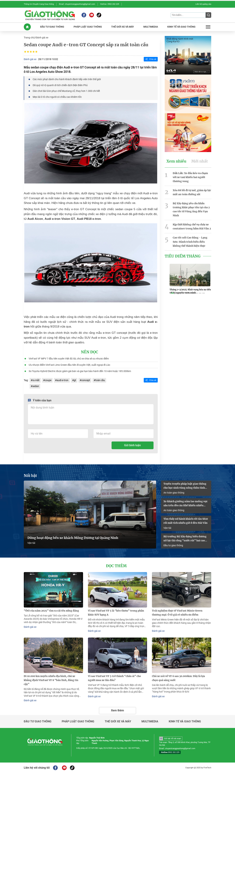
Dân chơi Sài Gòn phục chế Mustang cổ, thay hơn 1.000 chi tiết (66, 90)
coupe (48, 379)
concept (85, 379)
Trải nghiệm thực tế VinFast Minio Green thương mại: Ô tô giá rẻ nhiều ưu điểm (177, 611)
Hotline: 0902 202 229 (109, 4)
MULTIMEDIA (150, 26)
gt (75, 379)
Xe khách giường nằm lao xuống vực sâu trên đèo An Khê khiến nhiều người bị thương (185, 503)
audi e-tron (62, 379)
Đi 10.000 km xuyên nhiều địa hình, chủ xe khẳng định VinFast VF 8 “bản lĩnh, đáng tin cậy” (51, 679)
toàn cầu (100, 379)
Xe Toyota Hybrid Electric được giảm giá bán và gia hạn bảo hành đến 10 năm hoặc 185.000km (80, 370)
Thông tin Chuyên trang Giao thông (39, 4)
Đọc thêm (116, 565)
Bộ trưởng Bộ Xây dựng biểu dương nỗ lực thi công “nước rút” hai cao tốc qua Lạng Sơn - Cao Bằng (184, 538)
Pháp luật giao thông (78, 720)
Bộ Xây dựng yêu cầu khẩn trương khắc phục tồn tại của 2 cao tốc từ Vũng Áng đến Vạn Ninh (191, 208)
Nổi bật (30, 475)
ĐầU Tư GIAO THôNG (52, 26)
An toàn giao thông (173, 491)
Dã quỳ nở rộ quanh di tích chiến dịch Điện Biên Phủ (60, 84)
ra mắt (36, 379)
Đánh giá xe (42, 37)
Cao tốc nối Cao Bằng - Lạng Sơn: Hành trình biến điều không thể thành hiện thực (190, 240)
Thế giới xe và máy (118, 720)
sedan (35, 385)
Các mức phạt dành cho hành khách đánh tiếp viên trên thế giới (67, 79)
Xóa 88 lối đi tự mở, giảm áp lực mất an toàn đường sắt (192, 191)
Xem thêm (117, 709)
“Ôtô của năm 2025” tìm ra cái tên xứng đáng (51, 609)
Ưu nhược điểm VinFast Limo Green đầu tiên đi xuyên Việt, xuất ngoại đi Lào (69, 364)
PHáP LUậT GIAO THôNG (88, 26)
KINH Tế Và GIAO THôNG (181, 26)
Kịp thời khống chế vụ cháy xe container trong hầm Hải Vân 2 (192, 225)
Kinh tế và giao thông (185, 720)
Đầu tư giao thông (173, 544)
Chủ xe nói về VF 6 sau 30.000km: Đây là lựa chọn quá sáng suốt (178, 677)
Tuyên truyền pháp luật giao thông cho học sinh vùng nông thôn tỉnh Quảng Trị (184, 485)
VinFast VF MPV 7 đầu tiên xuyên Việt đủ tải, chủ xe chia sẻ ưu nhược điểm (69, 358)
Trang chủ (29, 37)
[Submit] (208, 15)
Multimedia (149, 720)
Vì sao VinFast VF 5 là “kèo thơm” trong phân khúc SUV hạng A (116, 611)
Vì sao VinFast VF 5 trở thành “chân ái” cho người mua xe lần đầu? (114, 677)
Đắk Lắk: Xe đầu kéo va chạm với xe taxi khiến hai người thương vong (190, 176)
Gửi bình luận (132, 444)
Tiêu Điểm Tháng (183, 255)
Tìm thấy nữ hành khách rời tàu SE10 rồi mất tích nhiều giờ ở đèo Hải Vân (185, 520)
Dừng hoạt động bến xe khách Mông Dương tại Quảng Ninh (72, 537)
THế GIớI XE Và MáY (122, 26)
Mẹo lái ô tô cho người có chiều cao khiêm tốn (57, 96)
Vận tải (31, 542)
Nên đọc (89, 351)
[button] (172, 292)
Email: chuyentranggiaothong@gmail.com (77, 4)
